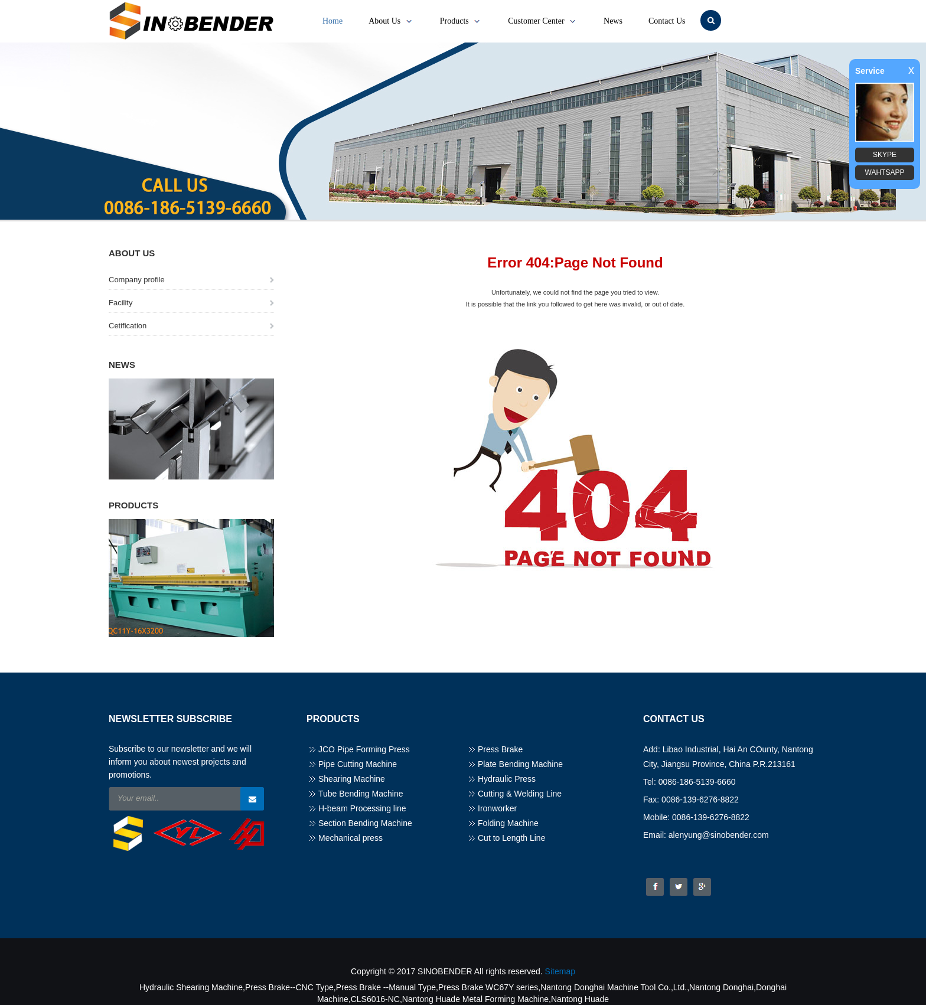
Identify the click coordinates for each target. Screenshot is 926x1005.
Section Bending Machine (365, 823)
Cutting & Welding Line (520, 793)
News (613, 21)
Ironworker (497, 808)
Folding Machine (508, 823)
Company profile (137, 279)
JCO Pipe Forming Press (364, 749)
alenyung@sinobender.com (719, 835)
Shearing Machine (351, 779)
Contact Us (667, 21)
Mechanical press (350, 838)
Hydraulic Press (507, 779)
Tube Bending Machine (360, 793)
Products (461, 21)
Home (332, 21)
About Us (391, 21)
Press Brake (500, 749)
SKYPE (884, 155)
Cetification (127, 325)
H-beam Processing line (362, 808)
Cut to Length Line (511, 838)
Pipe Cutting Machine (357, 764)
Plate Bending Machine (520, 764)
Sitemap (560, 971)
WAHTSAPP (885, 172)
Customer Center (543, 21)
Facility (120, 302)
